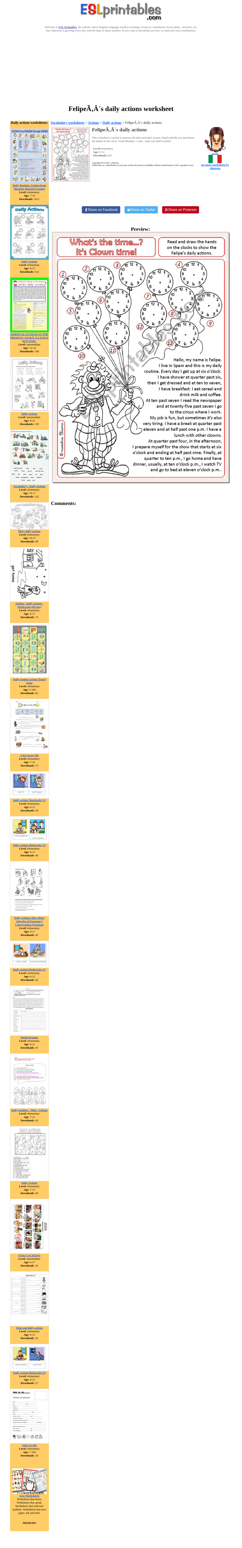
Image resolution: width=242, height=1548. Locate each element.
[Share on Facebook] (101, 209)
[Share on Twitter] (141, 209)
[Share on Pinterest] (180, 209)
